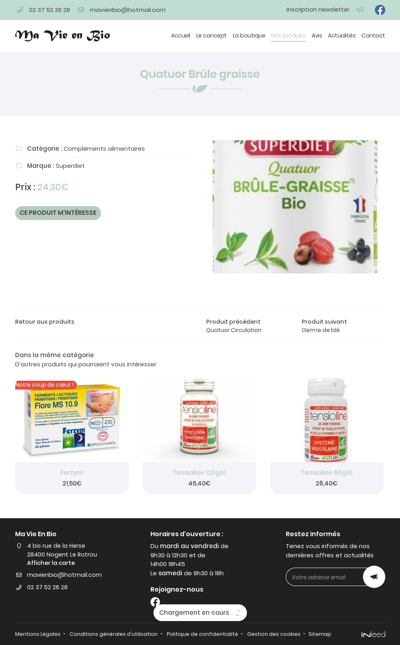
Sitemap (326, 634)
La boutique (249, 35)
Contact (373, 35)
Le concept (211, 35)
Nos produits (288, 35)
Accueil (180, 35)
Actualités (341, 35)
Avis (317, 35)
